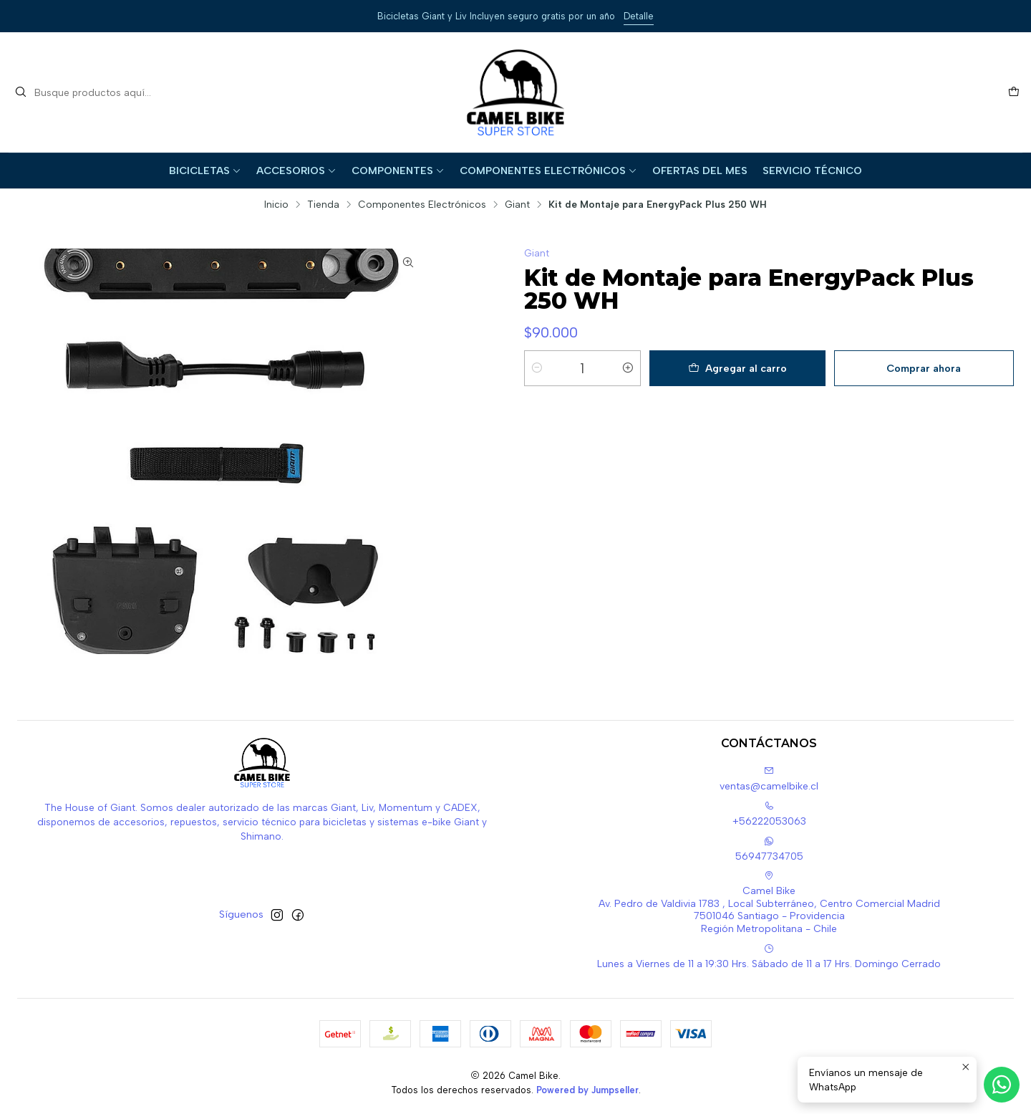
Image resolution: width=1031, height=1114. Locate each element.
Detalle (639, 16)
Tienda (323, 205)
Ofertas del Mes (699, 170)
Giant (517, 205)
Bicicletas (205, 170)
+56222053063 (769, 814)
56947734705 (769, 849)
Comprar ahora (923, 368)
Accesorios (296, 170)
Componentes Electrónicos (548, 170)
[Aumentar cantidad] (628, 368)
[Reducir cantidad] (537, 368)
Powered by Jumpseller (587, 1090)
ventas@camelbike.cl (769, 779)
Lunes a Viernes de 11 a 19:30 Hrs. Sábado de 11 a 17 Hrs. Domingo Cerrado (769, 956)
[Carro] (1013, 92)
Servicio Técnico (812, 170)
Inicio (276, 205)
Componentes (398, 170)
